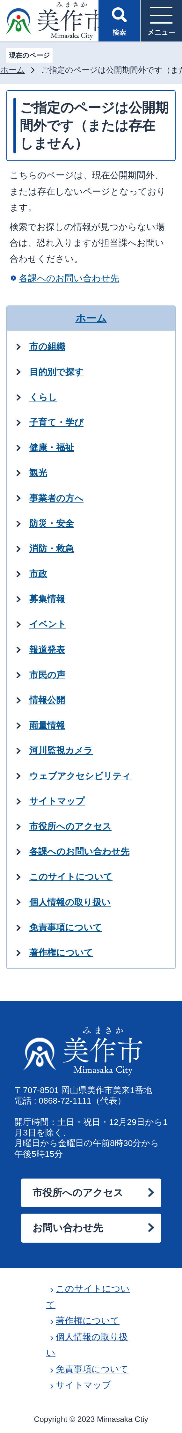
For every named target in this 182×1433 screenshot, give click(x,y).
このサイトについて (88, 1297)
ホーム (12, 70)
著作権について (88, 1321)
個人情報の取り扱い (87, 1345)
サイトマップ (83, 1385)
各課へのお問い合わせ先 (69, 278)
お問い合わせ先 (68, 1227)
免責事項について (92, 1369)
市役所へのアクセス (78, 1192)
